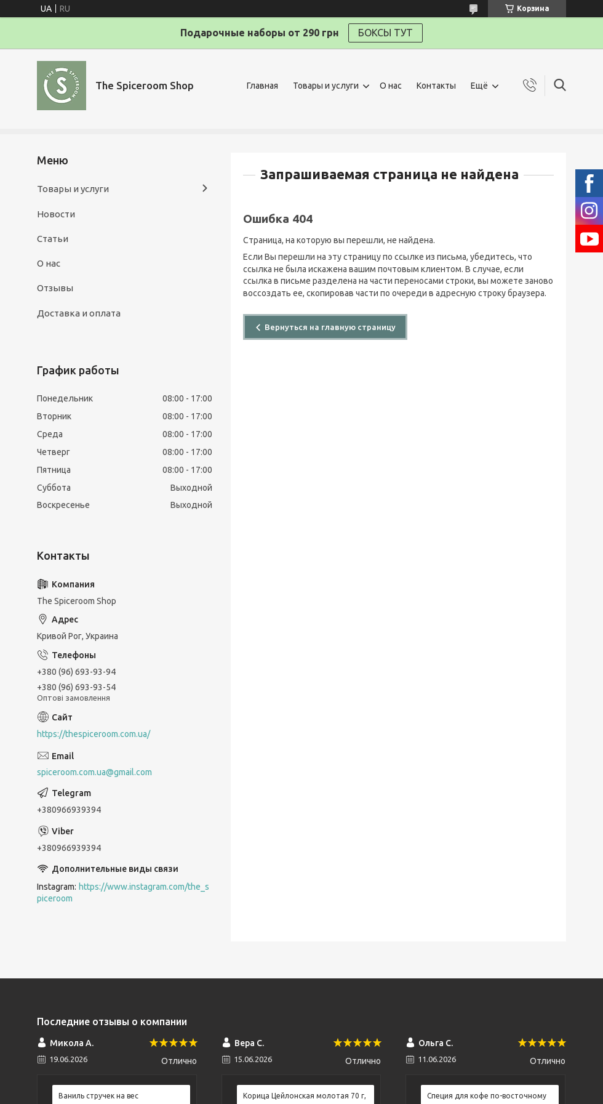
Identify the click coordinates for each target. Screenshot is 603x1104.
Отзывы (55, 288)
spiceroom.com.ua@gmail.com (94, 772)
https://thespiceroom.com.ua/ (93, 734)
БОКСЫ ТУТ (385, 32)
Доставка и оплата (79, 313)
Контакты (436, 86)
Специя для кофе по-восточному (486, 1096)
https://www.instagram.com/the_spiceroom (123, 892)
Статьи (52, 238)
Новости (56, 214)
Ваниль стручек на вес (98, 1096)
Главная (262, 86)
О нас (391, 86)
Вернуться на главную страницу (330, 327)
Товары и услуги (326, 86)
